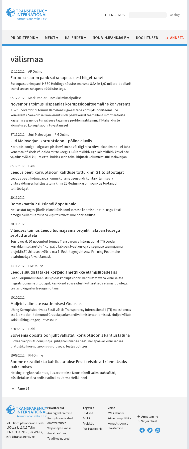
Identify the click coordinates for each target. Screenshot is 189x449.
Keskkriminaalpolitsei (66, 98)
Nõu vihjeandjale (109, 38)
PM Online (62, 135)
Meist (50, 38)
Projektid (88, 424)
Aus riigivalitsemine (59, 413)
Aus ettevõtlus (56, 433)
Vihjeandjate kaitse (59, 428)
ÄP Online (35, 71)
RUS (121, 15)
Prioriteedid (22, 38)
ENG (112, 15)
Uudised (88, 413)
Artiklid (87, 418)
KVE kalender (115, 413)
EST (103, 15)
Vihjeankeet (149, 421)
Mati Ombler (37, 98)
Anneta (177, 38)
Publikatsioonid (92, 429)
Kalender (74, 38)
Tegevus (88, 408)
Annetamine (149, 417)
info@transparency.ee (20, 437)
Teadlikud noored (58, 439)
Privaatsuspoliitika (119, 418)
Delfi (31, 166)
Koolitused (147, 38)
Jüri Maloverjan (39, 135)
